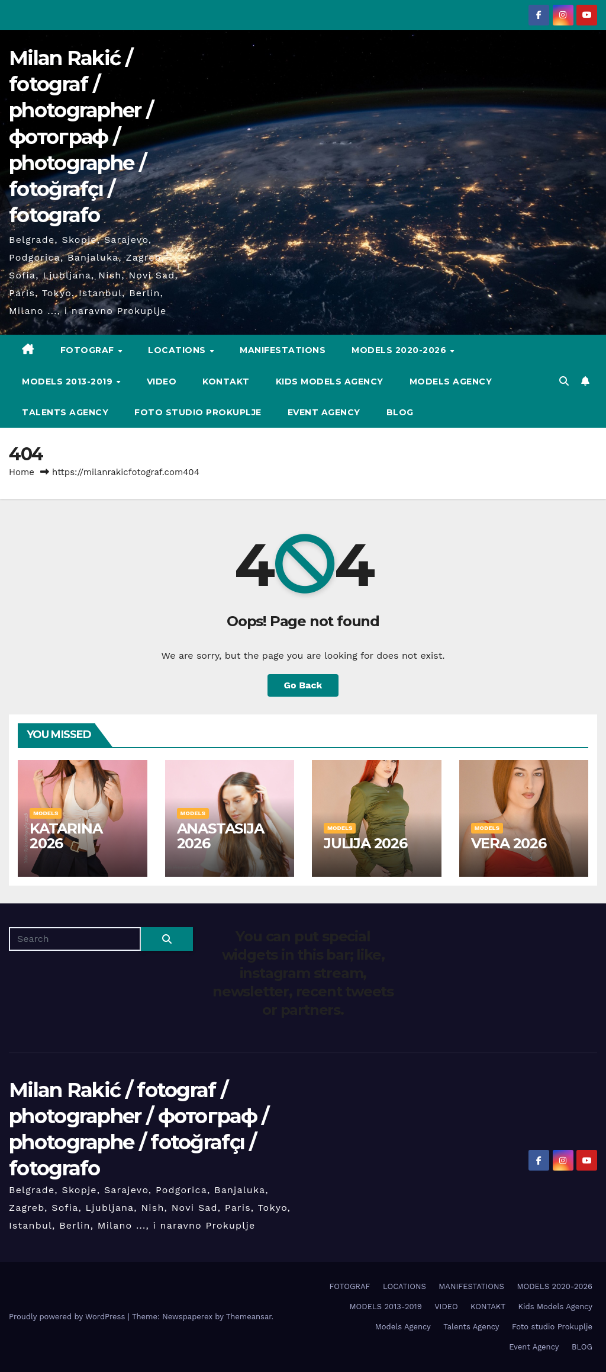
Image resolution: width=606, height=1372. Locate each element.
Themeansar (249, 1316)
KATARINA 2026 (66, 836)
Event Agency (324, 412)
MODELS (45, 813)
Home (21, 472)
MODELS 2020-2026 (400, 350)
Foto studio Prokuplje (198, 412)
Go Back (303, 685)
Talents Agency (65, 412)
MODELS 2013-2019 (68, 381)
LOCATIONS (178, 350)
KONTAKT (226, 381)
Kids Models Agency (329, 381)
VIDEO (162, 381)
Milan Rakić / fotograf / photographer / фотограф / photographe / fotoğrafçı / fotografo (81, 136)
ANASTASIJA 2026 (220, 836)
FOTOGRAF (88, 350)
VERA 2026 (508, 843)
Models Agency (451, 381)
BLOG (400, 412)
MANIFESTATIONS (282, 350)
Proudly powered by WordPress (68, 1316)
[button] (564, 381)
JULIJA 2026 (365, 843)
